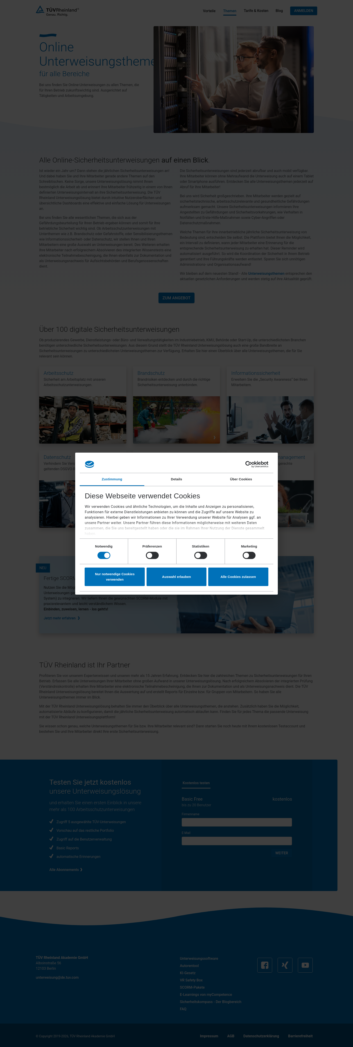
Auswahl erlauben (176, 577)
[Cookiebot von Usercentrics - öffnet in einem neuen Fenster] (248, 464)
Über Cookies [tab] (241, 479)
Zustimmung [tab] (112, 479)
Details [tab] (176, 479)
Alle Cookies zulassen (238, 577)
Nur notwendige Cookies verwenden (115, 576)
